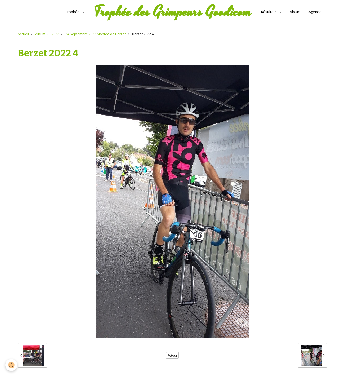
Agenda (314, 11)
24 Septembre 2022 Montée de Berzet (95, 34)
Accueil (23, 34)
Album (295, 11)
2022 (55, 34)
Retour (172, 355)
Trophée (72, 11)
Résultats (269, 11)
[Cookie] (11, 365)
